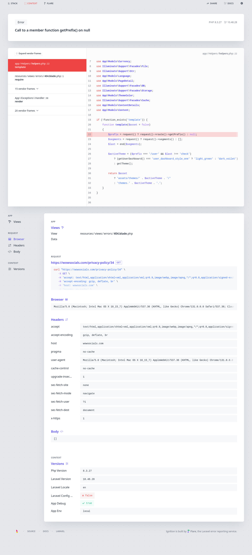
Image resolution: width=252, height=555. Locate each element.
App (10, 215)
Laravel (60, 531)
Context (13, 263)
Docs (45, 531)
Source (31, 531)
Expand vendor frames (28, 53)
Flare (191, 531)
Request (13, 233)
